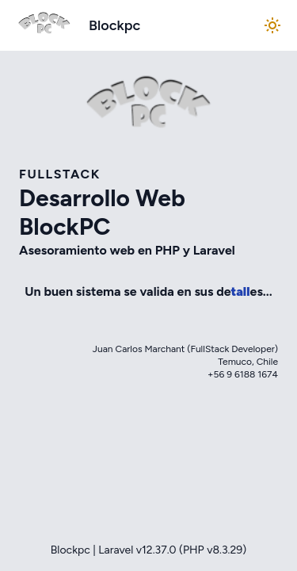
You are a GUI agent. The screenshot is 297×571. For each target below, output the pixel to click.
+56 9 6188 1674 (243, 374)
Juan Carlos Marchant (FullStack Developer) (185, 348)
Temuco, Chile (248, 361)
